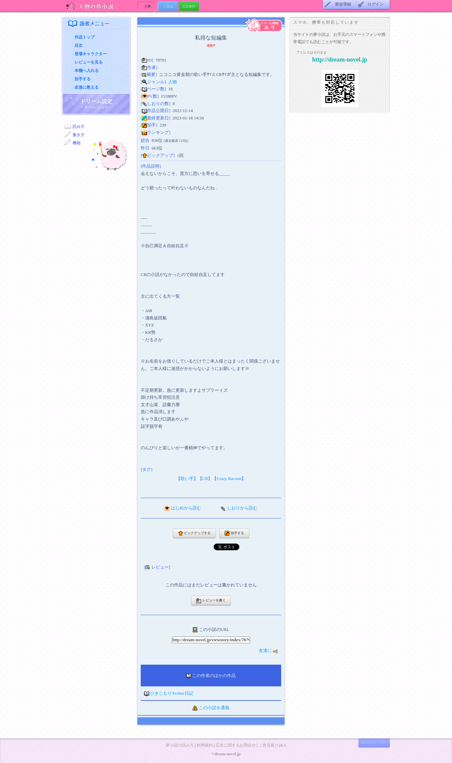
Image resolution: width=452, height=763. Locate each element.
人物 (172, 81)
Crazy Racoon (229, 478)
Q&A (281, 745)
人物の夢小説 (99, 6)
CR (205, 478)
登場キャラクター (91, 54)
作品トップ (85, 37)
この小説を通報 (214, 707)
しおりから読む (242, 507)
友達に (268, 650)
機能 (77, 142)
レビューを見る (89, 62)
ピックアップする (194, 533)
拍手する (83, 79)
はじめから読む (186, 507)
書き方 (79, 134)
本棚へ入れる (87, 70)
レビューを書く (211, 600)
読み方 (79, 126)
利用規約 (205, 745)
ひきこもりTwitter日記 (171, 693)
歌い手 (187, 478)
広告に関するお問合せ (236, 745)
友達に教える (87, 87)
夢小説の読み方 (180, 745)
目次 (79, 45)
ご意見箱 (266, 745)
